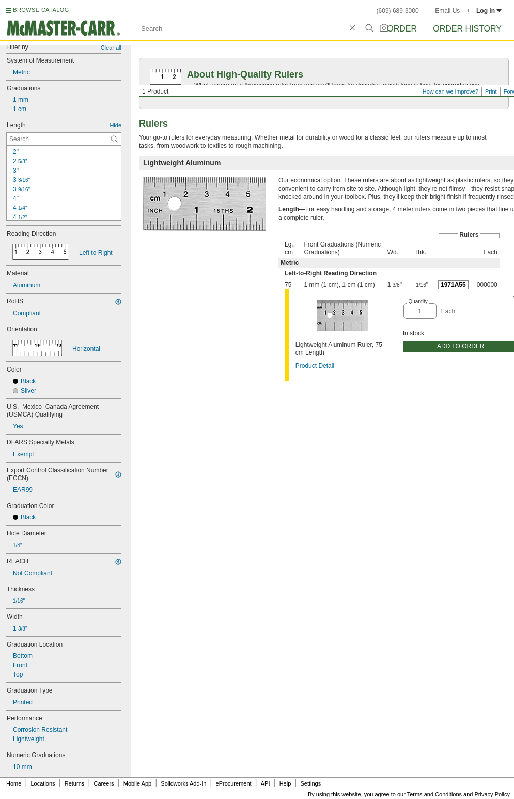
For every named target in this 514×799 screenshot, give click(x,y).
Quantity (418, 301)
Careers (104, 783)
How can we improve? (450, 91)
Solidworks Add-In (183, 783)
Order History (467, 28)
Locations (43, 783)
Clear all (111, 47)
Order (402, 28)
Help (285, 783)
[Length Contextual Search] (63, 139)
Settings (310, 783)
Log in (489, 10)
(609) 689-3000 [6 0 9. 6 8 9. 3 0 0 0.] (398, 10)
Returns (75, 783)
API (265, 783)
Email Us (447, 10)
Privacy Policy (492, 794)
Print (491, 91)
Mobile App (137, 783)
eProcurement (234, 783)
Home (13, 783)
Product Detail (314, 366)
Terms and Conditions (434, 794)
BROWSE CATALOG (41, 10)
